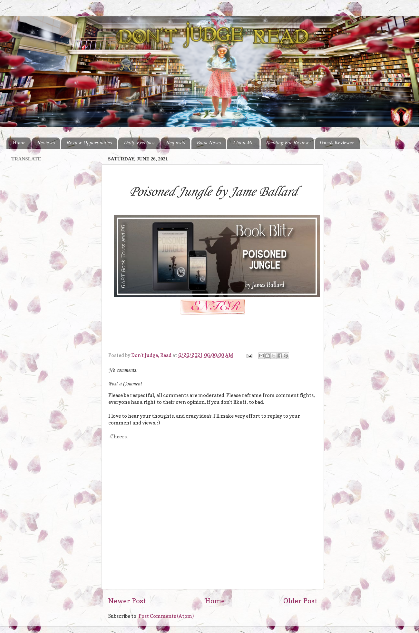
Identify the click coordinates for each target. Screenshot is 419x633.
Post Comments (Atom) (166, 616)
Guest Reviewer (337, 143)
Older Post (300, 601)
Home (19, 143)
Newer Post (127, 601)
